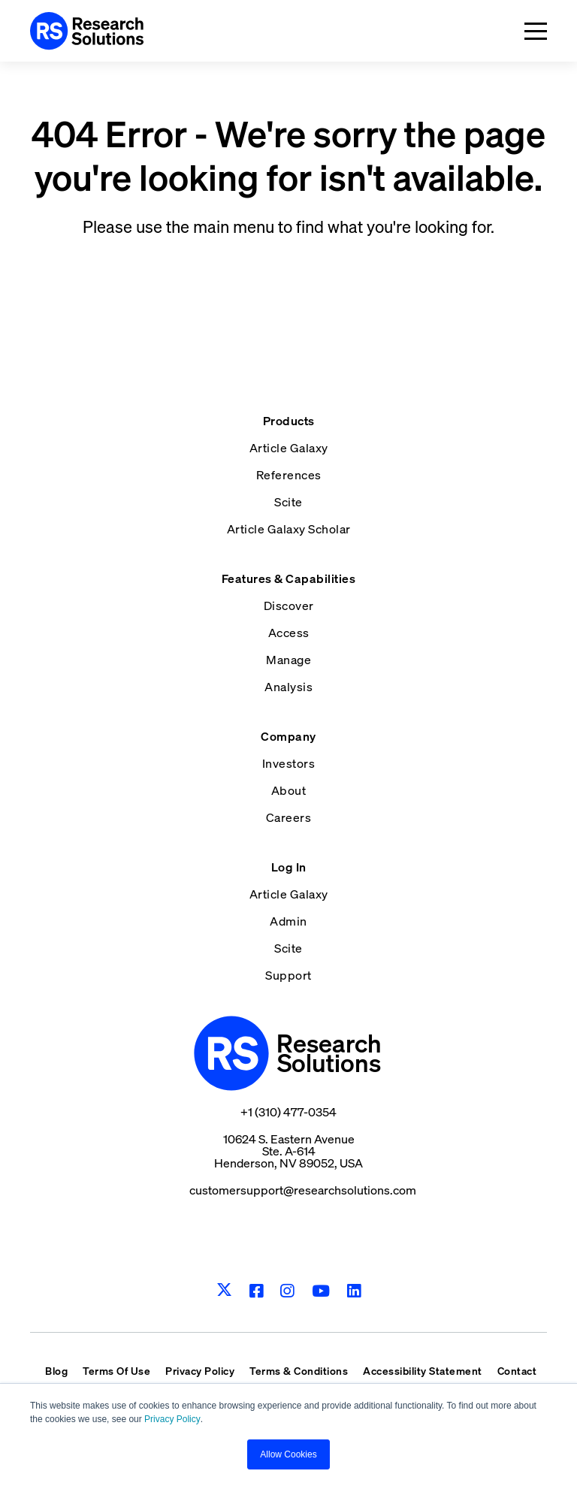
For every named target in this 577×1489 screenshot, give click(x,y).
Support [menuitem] (288, 975)
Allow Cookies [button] (288, 1454)
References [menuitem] (289, 475)
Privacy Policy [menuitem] (199, 1371)
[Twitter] (224, 1291)
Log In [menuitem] (289, 867)
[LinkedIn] (354, 1291)
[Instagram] (287, 1291)
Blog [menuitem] (56, 1371)
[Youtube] (321, 1291)
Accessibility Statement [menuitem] (422, 1371)
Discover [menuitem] (289, 605)
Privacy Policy (172, 1419)
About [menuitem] (289, 790)
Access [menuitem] (289, 632)
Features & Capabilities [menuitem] (289, 578)
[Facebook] (256, 1291)
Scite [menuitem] (288, 502)
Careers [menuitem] (289, 817)
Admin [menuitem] (288, 921)
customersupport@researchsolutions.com (302, 1190)
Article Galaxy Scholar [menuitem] (289, 529)
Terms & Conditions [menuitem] (298, 1371)
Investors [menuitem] (289, 763)
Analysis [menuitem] (288, 686)
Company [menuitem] (288, 736)
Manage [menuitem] (288, 659)
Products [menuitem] (289, 420)
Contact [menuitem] (517, 1371)
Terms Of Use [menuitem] (116, 1371)
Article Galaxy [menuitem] (288, 447)
